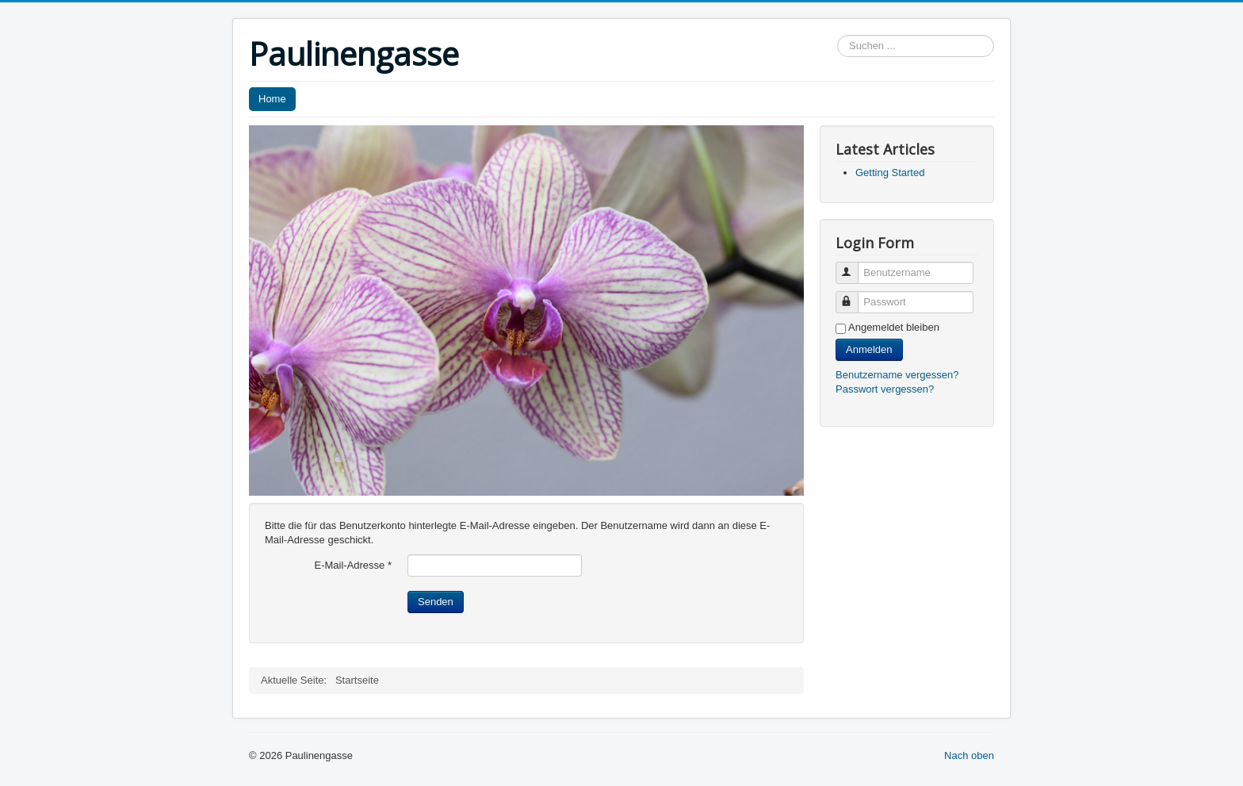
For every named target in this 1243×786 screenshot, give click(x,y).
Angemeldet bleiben (893, 327)
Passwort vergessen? (885, 389)
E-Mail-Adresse (353, 565)
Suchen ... (837, 35)
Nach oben (969, 755)
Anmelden (869, 349)
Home (272, 99)
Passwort (854, 295)
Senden (435, 602)
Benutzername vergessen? (897, 375)
